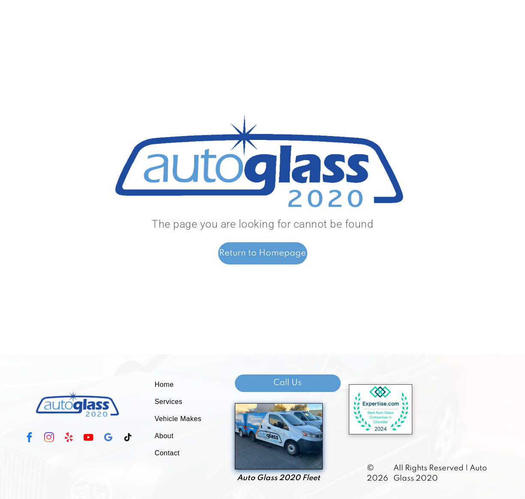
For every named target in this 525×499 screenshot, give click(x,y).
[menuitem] (184, 384)
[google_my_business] (108, 438)
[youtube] (88, 438)
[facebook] (29, 438)
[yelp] (68, 438)
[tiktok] (127, 438)
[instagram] (49, 438)
